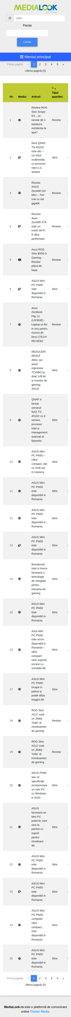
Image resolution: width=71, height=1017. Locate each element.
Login (27, 42)
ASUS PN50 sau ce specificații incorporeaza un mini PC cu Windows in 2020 (39, 785)
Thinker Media (39, 1011)
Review (56, 119)
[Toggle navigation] (35, 57)
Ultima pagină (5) (35, 70)
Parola (27, 25)
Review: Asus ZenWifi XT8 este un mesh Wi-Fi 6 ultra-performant (38, 226)
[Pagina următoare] (63, 64)
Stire (55, 157)
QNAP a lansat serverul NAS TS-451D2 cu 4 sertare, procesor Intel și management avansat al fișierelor (39, 420)
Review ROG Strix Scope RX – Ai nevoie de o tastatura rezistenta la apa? (39, 120)
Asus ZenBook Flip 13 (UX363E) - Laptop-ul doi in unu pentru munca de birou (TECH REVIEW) (39, 325)
